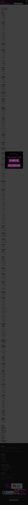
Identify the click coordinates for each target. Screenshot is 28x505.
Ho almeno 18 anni (14, 160)
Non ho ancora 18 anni (14, 165)
